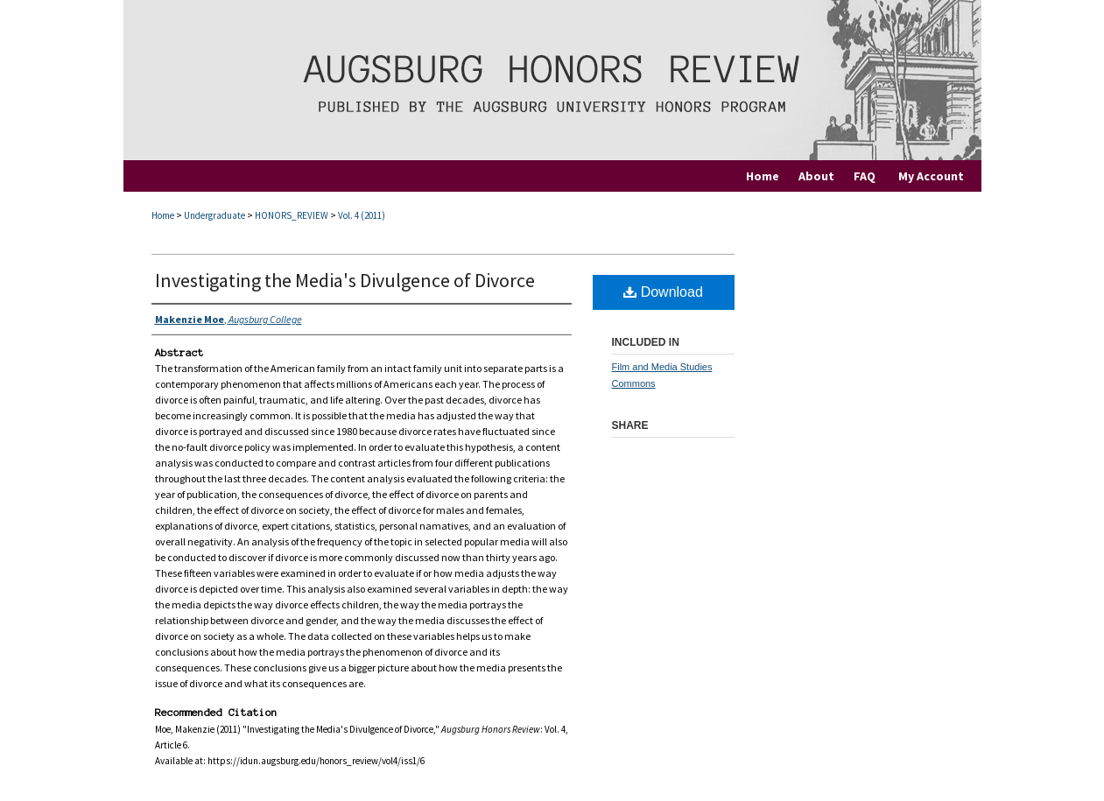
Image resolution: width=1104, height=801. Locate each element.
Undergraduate (214, 215)
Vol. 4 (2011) (361, 215)
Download (663, 292)
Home (162, 215)
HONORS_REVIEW (291, 215)
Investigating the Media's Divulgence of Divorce (345, 280)
